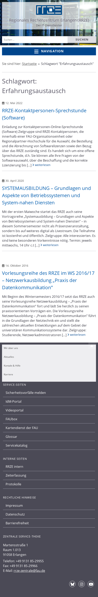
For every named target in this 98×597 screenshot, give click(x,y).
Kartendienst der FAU (22, 428)
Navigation (49, 51)
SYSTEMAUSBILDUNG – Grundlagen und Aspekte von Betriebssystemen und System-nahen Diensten (46, 195)
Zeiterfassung (16, 475)
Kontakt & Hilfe (12, 365)
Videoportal (14, 410)
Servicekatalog (16, 445)
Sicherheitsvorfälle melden (26, 392)
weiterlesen (41, 165)
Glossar (11, 436)
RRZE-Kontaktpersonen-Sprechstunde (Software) (44, 114)
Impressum (14, 505)
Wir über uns (11, 348)
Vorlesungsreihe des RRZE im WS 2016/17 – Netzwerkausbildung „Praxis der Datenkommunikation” (48, 280)
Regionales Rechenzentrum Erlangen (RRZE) (49, 20)
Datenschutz (15, 514)
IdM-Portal (13, 401)
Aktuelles (9, 357)
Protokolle (13, 484)
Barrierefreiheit (17, 523)
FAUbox (11, 419)
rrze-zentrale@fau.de (29, 570)
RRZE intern (14, 466)
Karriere (8, 374)
